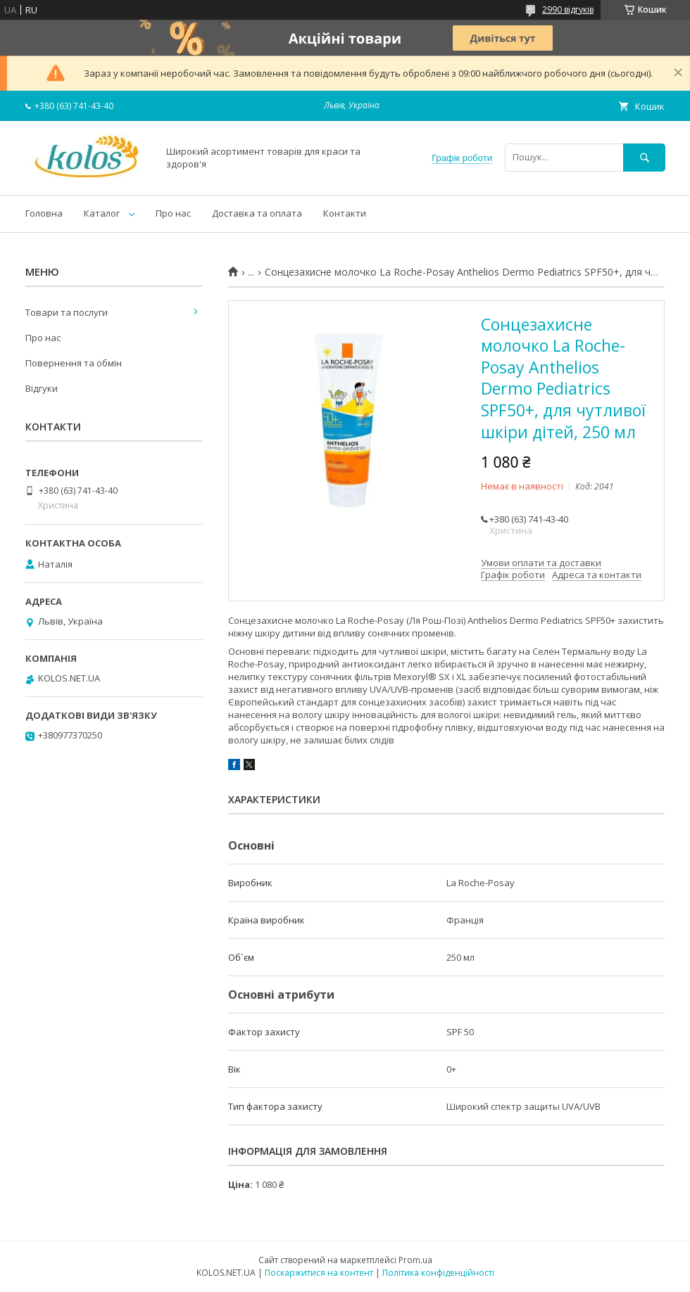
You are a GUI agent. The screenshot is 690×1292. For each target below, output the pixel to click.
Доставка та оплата (257, 213)
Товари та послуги (66, 312)
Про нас (173, 213)
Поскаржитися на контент (319, 1273)
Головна (44, 213)
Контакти (344, 213)
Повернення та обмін (73, 363)
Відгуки (41, 388)
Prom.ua (415, 1260)
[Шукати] (644, 157)
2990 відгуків (568, 9)
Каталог (102, 213)
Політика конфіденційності (438, 1273)
